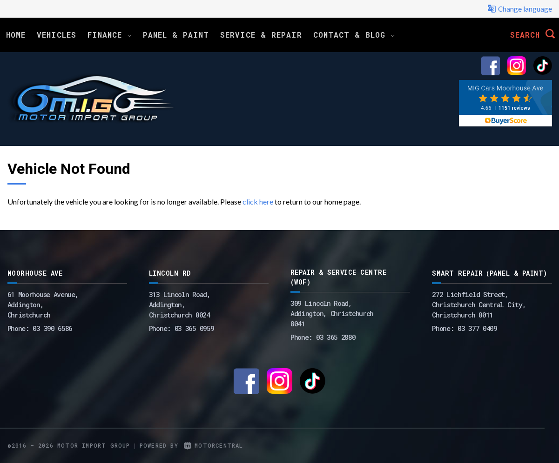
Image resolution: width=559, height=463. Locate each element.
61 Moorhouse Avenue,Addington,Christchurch (43, 304)
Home (16, 35)
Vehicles (56, 35)
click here (257, 201)
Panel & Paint (176, 35)
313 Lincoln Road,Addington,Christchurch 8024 (179, 304)
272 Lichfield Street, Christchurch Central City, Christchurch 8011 (478, 304)
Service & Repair (261, 35)
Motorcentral (213, 445)
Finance (110, 35)
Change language (519, 9)
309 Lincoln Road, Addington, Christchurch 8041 (331, 313)
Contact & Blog (354, 35)
